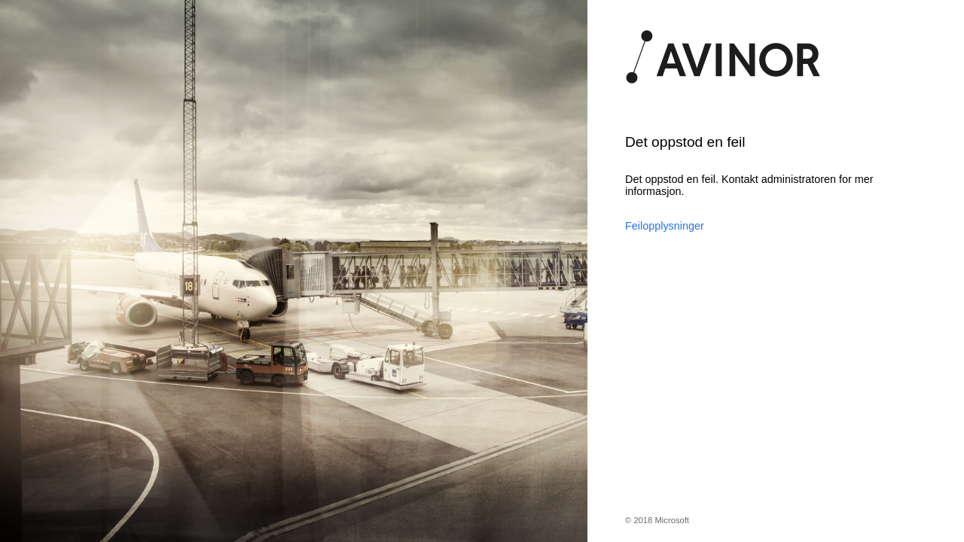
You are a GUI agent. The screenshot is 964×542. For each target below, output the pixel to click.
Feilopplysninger (664, 226)
